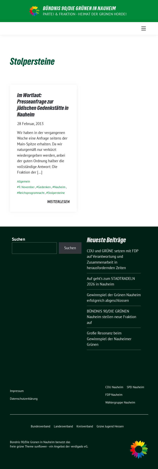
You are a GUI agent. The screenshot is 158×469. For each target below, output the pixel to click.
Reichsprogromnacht (32, 193)
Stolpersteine (56, 193)
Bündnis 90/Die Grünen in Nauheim (79, 8)
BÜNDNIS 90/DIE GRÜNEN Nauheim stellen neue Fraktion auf (111, 317)
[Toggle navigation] (143, 28)
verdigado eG (79, 446)
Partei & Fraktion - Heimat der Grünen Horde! (85, 14)
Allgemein (23, 181)
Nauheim (59, 187)
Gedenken (44, 187)
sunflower (40, 446)
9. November (27, 187)
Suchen (18, 239)
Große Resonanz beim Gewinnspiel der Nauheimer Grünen (109, 339)
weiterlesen (58, 201)
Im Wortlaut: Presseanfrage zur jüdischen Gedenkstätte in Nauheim (43, 105)
